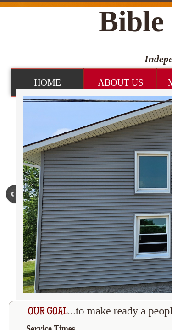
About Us (120, 82)
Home (47, 82)
